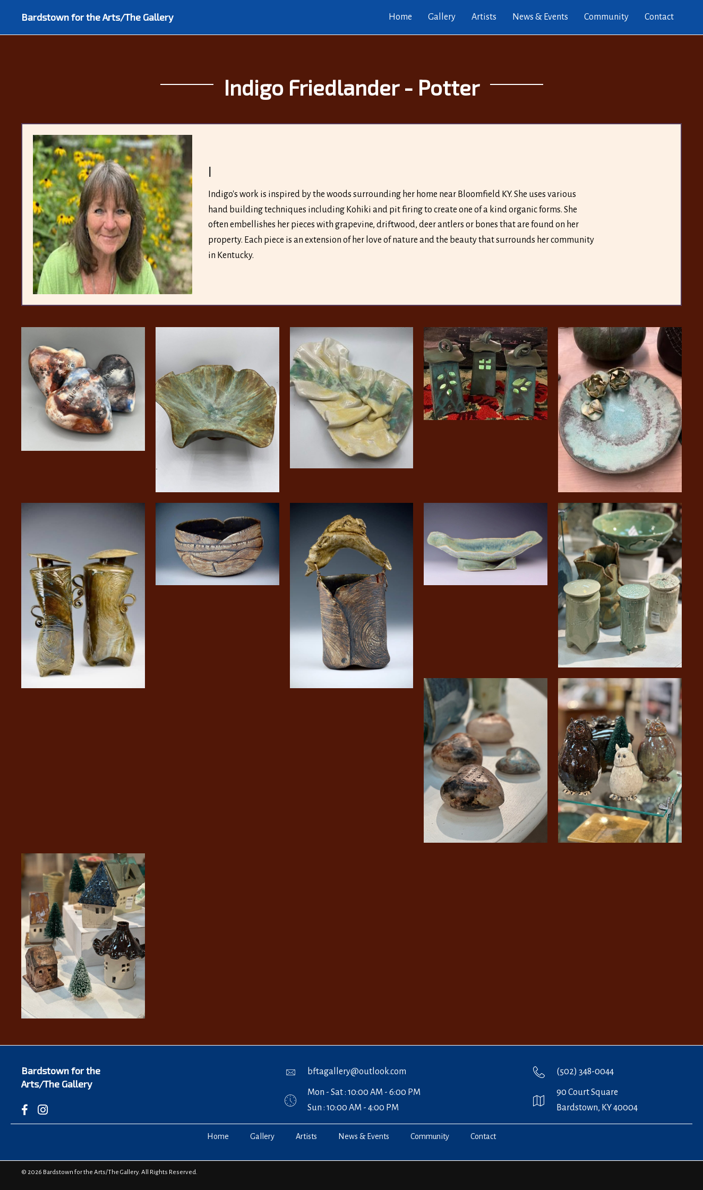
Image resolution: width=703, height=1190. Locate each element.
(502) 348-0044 (585, 1071)
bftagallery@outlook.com (356, 1071)
